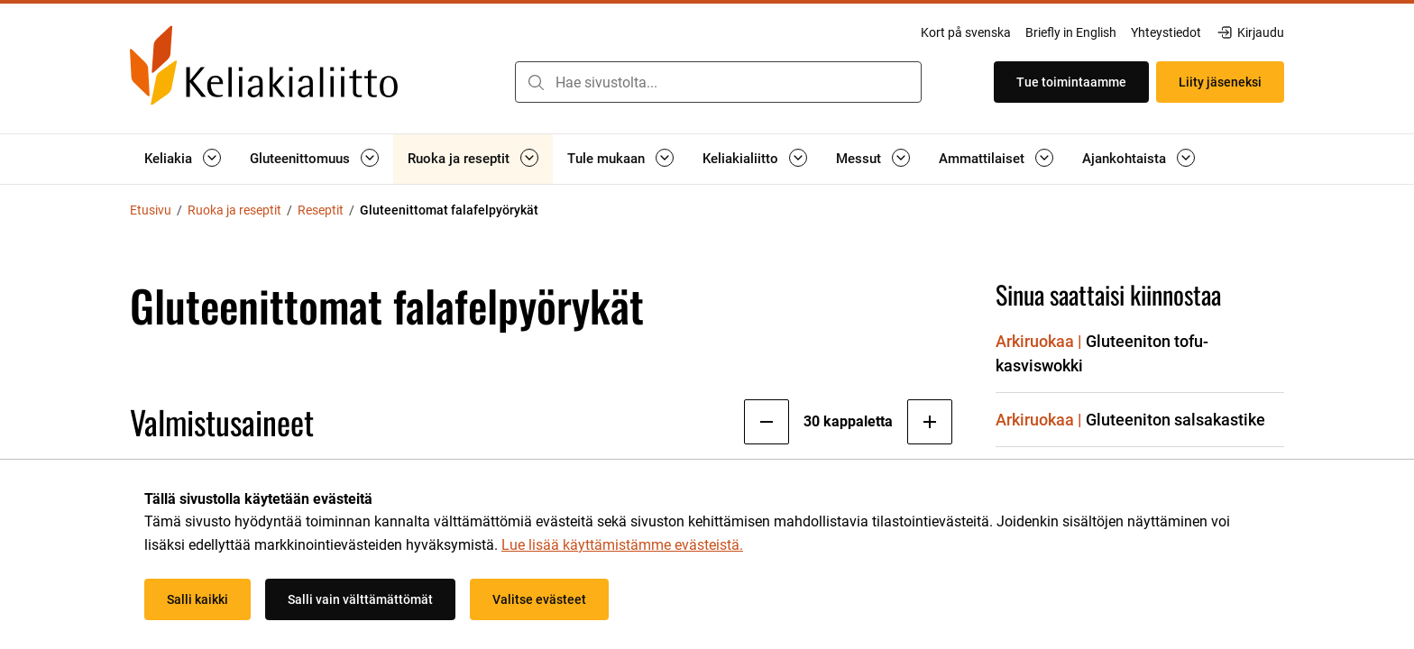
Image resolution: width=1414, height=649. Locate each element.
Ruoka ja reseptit (459, 159)
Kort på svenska (966, 32)
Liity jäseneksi (1220, 82)
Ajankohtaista (1124, 159)
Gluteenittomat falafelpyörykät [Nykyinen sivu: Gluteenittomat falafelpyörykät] (449, 210)
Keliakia (168, 159)
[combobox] (718, 82)
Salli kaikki (197, 599)
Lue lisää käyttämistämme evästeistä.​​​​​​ (622, 544)
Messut (858, 159)
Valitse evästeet (539, 599)
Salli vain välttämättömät (360, 599)
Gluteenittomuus (300, 159)
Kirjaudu (1250, 32)
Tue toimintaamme (1071, 82)
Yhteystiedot (1166, 32)
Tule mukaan (606, 159)
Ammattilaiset (981, 159)
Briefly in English (1070, 32)
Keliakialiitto (740, 159)
